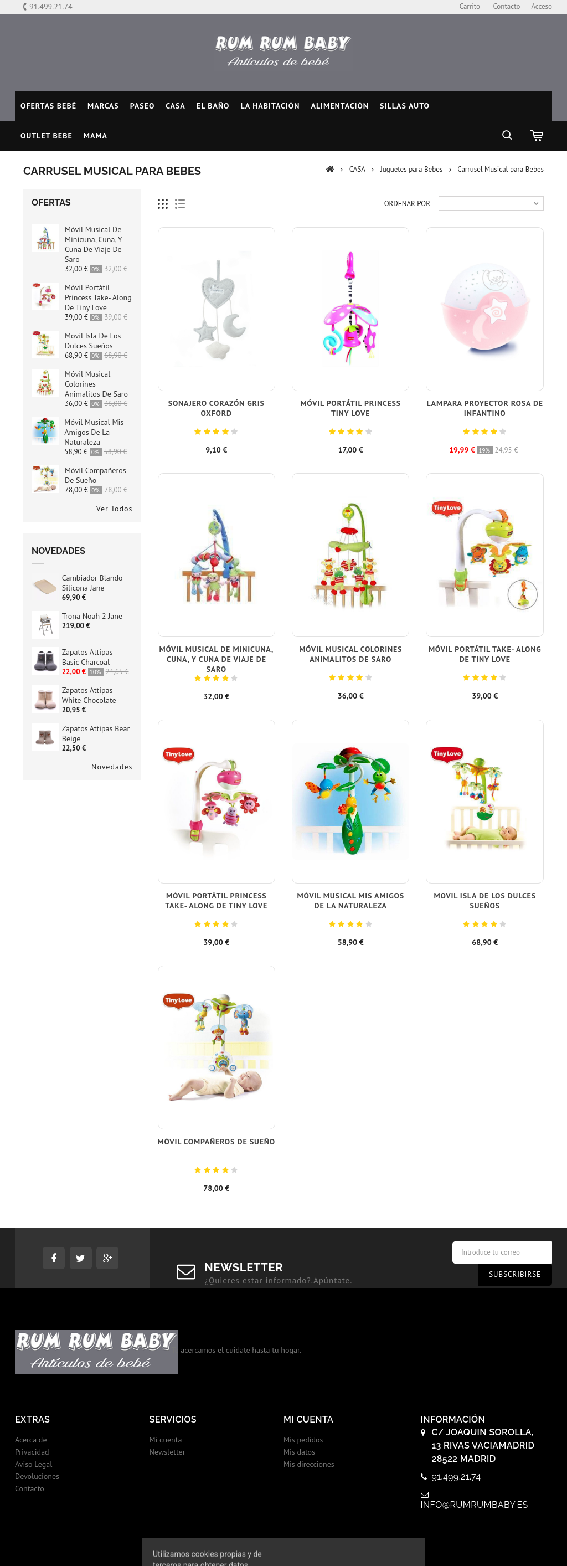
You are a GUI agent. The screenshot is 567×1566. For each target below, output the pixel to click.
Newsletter (167, 1452)
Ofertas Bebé (48, 106)
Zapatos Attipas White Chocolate (89, 695)
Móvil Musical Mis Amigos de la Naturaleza (93, 432)
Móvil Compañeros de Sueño (95, 475)
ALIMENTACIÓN (340, 106)
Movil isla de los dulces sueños (93, 341)
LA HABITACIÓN (270, 106)
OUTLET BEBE (46, 136)
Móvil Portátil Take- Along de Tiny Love (485, 654)
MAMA (95, 136)
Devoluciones (37, 1476)
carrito (470, 6)
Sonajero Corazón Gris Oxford (216, 408)
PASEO (142, 106)
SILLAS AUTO (405, 106)
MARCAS (103, 106)
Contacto (29, 1488)
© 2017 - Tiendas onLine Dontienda (283, 1546)
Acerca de (31, 1440)
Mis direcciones (309, 1464)
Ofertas (51, 202)
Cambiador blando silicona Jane (92, 583)
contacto (506, 6)
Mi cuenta (166, 1440)
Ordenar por (407, 203)
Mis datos (299, 1452)
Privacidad (32, 1452)
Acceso (541, 6)
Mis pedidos (303, 1440)
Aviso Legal (33, 1464)
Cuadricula (163, 204)
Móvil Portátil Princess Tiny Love (350, 408)
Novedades (58, 551)
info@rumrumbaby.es (474, 1505)
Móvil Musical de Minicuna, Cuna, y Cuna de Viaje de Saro (93, 244)
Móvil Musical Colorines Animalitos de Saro (350, 654)
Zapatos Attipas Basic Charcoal (87, 657)
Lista (180, 204)
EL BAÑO (213, 106)
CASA (175, 106)
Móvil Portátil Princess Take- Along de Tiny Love (98, 297)
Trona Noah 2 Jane (92, 616)
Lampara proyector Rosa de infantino (484, 408)
